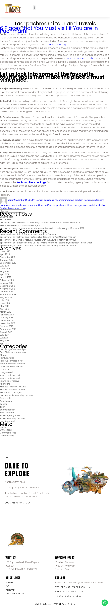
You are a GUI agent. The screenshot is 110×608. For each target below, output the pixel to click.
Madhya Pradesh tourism (81, 58)
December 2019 (7, 257)
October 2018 (6, 291)
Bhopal (3, 355)
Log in (3, 427)
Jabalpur (4, 369)
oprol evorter (6, 234)
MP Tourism (5, 219)
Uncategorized (7, 421)
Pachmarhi (60, 200)
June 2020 (5, 251)
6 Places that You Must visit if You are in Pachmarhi (49, 30)
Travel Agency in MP (10, 415)
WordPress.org (7, 435)
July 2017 (4, 334)
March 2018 (5, 311)
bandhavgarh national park (14, 349)
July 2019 (4, 265)
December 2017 (7, 320)
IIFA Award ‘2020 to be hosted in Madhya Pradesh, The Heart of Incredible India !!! (40, 222)
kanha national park (10, 375)
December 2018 (7, 285)
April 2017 (4, 343)
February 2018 (7, 314)
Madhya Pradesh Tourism (12, 389)
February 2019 (7, 280)
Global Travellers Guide (11, 366)
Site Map (9, 582)
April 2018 (4, 309)
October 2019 (6, 260)
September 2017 (8, 329)
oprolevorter (6, 237)
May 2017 (4, 340)
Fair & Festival (7, 357)
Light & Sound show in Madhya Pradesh (36, 234)
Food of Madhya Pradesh (12, 363)
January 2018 (6, 317)
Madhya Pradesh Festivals (13, 386)
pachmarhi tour (19, 205)
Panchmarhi (6, 401)
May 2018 (4, 306)
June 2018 (5, 303)
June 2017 (5, 337)
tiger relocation (7, 409)
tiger (2, 406)
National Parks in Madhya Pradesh (17, 395)
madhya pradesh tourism (78, 200)
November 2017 (7, 323)
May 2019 (4, 271)
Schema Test (6, 216)
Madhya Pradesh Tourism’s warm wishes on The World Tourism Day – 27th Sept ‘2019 (42, 228)
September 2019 (8, 262)
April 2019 (4, 274)
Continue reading (56, 44)
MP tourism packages (43, 200)
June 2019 (5, 268)
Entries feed (6, 429)
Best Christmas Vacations (13, 352)
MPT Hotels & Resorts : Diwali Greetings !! (20, 225)
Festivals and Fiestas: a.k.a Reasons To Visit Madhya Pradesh (46, 237)
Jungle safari (6, 372)
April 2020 (5, 254)
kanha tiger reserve (9, 381)
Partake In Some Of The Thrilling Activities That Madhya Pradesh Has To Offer (54, 242)
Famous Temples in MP (11, 360)
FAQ (7, 586)
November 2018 (7, 288)
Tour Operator (7, 412)
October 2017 (6, 326)
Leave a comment (17, 208)
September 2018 (8, 294)
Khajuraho (5, 383)
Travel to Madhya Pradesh (13, 418)
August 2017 (6, 332)
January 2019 (6, 283)
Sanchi (3, 404)
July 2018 (4, 300)
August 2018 (6, 297)
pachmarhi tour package (69, 205)
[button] (34, 7)
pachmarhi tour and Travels (41, 205)
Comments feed (8, 432)
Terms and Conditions (14, 593)
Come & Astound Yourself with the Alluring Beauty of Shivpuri (46, 239)
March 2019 (5, 277)
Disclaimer (9, 590)
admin (11, 200)
